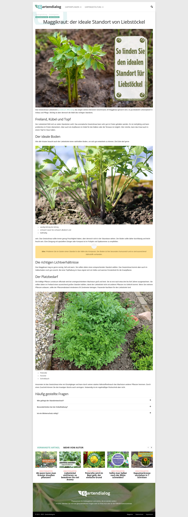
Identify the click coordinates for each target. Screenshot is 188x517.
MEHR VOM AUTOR (73, 447)
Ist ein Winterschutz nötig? (94, 413)
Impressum (149, 514)
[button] (151, 6)
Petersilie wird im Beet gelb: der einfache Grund (94, 475)
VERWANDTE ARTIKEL (48, 447)
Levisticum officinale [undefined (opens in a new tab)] (65, 110)
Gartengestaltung (94, 7)
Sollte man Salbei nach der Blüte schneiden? (118, 475)
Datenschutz (139, 514)
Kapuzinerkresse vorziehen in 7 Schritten (142, 475)
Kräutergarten (54, 17)
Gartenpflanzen (73, 7)
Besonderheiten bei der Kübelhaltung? (94, 407)
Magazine (130, 514)
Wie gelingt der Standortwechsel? (94, 400)
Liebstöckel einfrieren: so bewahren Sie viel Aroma (70, 476)
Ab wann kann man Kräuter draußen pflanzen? (46, 475)
